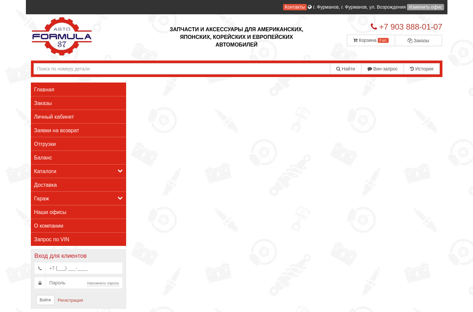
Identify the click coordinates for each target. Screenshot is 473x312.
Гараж (78, 198)
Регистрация (70, 300)
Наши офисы (50, 212)
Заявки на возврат (56, 130)
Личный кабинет (54, 117)
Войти (45, 300)
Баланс (43, 157)
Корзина (371, 40)
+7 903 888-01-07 (410, 26)
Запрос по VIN (51, 239)
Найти (345, 68)
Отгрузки (45, 144)
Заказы (418, 40)
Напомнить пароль (103, 283)
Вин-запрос (382, 68)
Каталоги (78, 171)
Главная (44, 89)
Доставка (45, 185)
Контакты (295, 7)
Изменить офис (425, 7)
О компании (48, 226)
